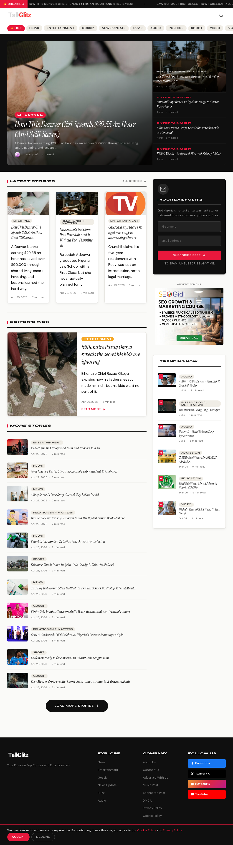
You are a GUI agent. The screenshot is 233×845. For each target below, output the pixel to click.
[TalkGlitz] (19, 15)
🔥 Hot (16, 28)
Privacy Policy (152, 808)
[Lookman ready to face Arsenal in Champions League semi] (17, 660)
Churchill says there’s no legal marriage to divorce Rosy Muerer (188, 104)
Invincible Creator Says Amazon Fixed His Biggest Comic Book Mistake (78, 521)
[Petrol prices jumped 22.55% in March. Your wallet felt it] (17, 543)
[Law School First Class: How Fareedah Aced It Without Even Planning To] (77, 207)
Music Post (150, 785)
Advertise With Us (155, 778)
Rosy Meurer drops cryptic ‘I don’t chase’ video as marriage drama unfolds (80, 684)
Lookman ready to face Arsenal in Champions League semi (70, 661)
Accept (18, 836)
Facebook (200, 763)
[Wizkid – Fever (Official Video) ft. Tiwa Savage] (167, 508)
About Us (149, 762)
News (34, 28)
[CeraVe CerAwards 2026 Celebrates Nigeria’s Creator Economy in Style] (17, 637)
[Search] (221, 15)
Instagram (200, 784)
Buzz (138, 28)
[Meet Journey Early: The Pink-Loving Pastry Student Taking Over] (17, 473)
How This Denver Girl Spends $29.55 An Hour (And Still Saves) (83, 4)
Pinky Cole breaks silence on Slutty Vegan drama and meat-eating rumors (80, 614)
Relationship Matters (181, 71)
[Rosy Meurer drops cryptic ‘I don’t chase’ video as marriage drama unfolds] (17, 684)
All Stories (134, 181)
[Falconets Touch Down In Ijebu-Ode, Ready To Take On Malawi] (17, 567)
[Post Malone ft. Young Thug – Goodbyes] (167, 406)
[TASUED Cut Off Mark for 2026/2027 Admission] (167, 456)
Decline (43, 836)
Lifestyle (30, 114)
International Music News (194, 404)
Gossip (88, 28)
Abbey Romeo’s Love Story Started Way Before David (65, 498)
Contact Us (151, 770)
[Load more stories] (77, 706)
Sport (196, 28)
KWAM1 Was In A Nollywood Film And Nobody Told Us (189, 153)
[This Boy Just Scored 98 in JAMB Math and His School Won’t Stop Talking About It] (17, 590)
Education (191, 478)
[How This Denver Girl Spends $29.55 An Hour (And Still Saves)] (28, 207)
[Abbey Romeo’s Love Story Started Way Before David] (17, 497)
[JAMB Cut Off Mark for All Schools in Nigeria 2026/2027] (167, 482)
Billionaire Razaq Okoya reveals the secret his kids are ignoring (188, 130)
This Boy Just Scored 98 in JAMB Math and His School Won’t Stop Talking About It (83, 591)
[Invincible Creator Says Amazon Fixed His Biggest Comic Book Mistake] (17, 520)
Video (215, 28)
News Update (114, 28)
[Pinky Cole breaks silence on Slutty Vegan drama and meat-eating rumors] (17, 613)
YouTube (199, 794)
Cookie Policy (152, 816)
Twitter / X (200, 773)
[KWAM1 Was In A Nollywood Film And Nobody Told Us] (17, 450)
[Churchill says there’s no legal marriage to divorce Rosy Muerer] (125, 207)
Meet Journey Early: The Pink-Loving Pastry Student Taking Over (74, 475)
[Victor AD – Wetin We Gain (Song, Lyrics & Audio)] (167, 430)
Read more (93, 412)
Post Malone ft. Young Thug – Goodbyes (199, 410)
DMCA (147, 800)
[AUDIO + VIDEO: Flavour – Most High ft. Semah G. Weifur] (167, 380)
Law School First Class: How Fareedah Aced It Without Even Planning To (188, 78)
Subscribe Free (189, 255)
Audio (155, 28)
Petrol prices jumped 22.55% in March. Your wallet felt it (68, 544)
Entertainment (60, 28)
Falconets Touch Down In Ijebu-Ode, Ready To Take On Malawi (72, 568)
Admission (190, 452)
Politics (176, 28)
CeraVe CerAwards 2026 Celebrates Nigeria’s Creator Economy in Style (77, 638)
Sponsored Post (154, 793)
